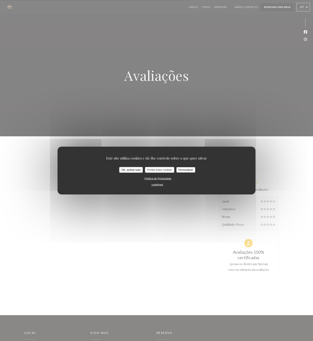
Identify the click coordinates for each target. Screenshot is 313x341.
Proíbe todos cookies (159, 169)
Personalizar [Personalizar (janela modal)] (185, 169)
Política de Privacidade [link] (158, 178)
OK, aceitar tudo (131, 169)
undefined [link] (157, 184)
